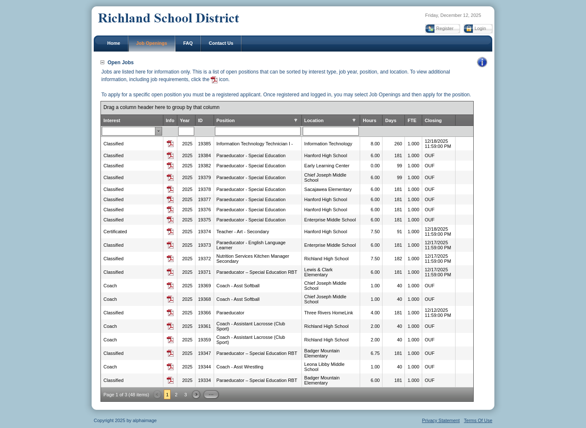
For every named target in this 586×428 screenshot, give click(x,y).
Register (444, 28)
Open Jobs (121, 62)
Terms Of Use (478, 420)
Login (480, 28)
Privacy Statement (441, 420)
